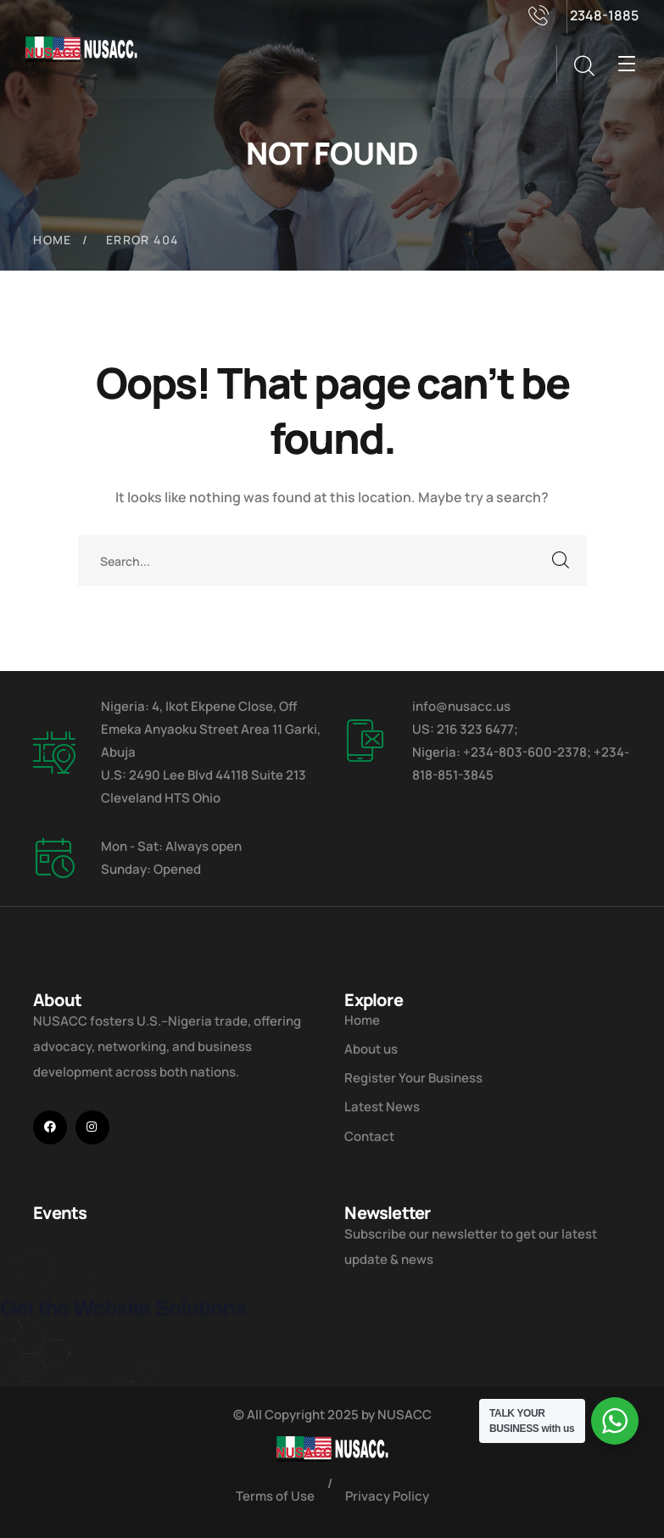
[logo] (81, 47)
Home (52, 240)
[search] (583, 66)
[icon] (50, 1127)
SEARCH (561, 560)
